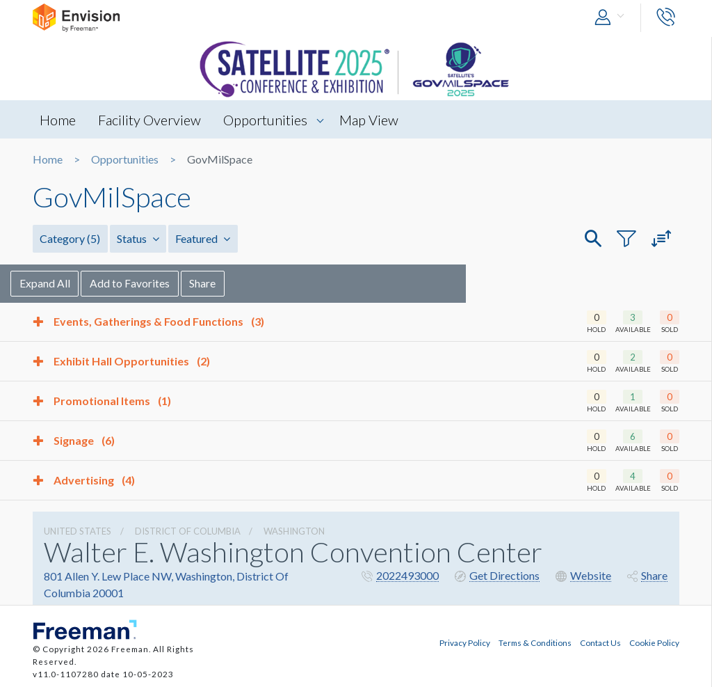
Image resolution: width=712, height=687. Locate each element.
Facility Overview (150, 119)
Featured (202, 238)
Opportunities (267, 119)
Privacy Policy (464, 642)
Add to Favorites (153, 283)
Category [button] (70, 238)
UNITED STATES (77, 531)
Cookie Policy (654, 642)
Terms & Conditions (535, 642)
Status (137, 238)
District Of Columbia (188, 531)
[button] (612, 17)
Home (58, 119)
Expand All (67, 283)
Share (226, 283)
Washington (294, 531)
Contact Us (600, 642)
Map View (370, 119)
